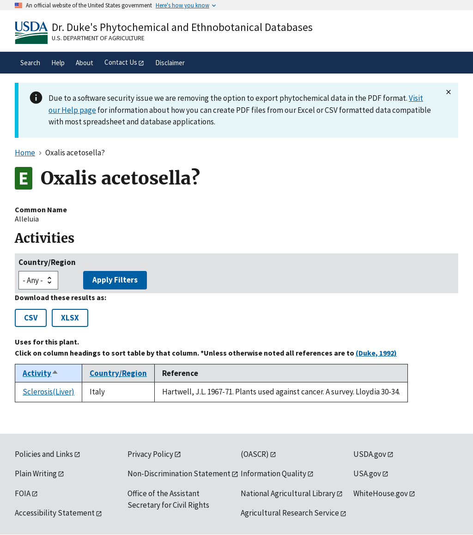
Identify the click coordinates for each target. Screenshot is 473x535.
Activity (41, 373)
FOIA (22, 493)
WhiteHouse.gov (380, 493)
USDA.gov (369, 454)
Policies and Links (44, 454)
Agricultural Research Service (290, 513)
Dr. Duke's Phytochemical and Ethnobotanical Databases (182, 27)
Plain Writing (36, 473)
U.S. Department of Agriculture (98, 38)
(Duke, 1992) (376, 352)
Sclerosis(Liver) (48, 392)
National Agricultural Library (288, 493)
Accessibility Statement (55, 513)
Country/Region (47, 262)
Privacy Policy (150, 454)
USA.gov (367, 473)
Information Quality (273, 473)
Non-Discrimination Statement (178, 473)
